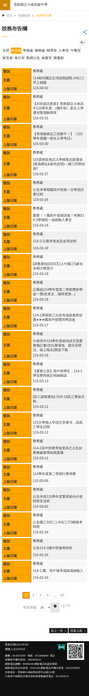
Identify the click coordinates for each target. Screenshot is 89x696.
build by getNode (5, 5)
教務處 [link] (16, 50)
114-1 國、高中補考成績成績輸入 (58, 570)
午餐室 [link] (76, 50)
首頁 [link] (10, 15)
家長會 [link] (8, 58)
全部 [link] (6, 50)
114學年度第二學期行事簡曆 (54, 474)
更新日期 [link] (10, 644)
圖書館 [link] (59, 58)
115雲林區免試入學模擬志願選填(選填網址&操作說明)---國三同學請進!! (59, 164)
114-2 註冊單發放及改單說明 (54, 241)
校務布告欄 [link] (43, 15)
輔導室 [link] (52, 50)
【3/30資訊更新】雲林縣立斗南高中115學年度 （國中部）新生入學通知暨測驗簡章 (58, 108)
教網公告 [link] (33, 58)
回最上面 (76, 630)
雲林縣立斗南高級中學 (31, 4)
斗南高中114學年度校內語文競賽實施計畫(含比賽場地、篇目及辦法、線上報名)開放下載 (58, 345)
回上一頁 (57, 630)
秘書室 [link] (47, 58)
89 (62, 595)
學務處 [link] (28, 50)
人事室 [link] (64, 50)
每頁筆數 (30, 607)
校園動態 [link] (24, 15)
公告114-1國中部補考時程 (52, 548)
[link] (75, 651)
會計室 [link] (19, 58)
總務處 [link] (40, 50)
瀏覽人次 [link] (10, 649)
